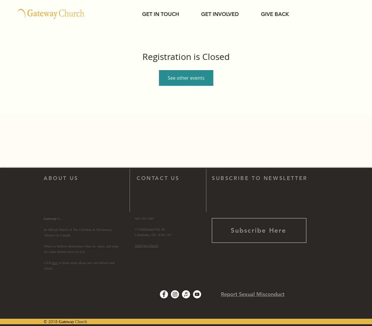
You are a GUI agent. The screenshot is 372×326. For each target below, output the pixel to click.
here (55, 263)
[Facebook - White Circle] (164, 294)
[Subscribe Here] (259, 230)
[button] (160, 14)
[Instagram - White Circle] (175, 294)
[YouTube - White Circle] (197, 294)
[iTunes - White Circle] (186, 294)
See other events (186, 78)
